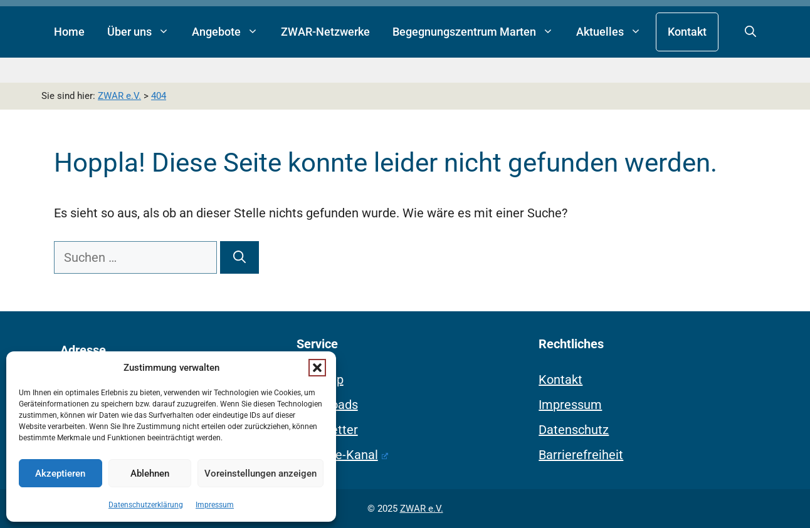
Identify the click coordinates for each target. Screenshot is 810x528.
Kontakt (687, 31)
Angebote (231, 32)
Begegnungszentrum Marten (478, 32)
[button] (317, 367)
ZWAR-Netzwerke (325, 31)
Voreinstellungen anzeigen (260, 473)
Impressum (215, 504)
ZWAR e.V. (421, 508)
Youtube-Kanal (342, 454)
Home (69, 31)
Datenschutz (574, 429)
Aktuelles (614, 32)
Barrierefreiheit (581, 454)
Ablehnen (149, 473)
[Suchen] (239, 257)
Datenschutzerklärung (145, 504)
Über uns (144, 32)
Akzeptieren (60, 473)
